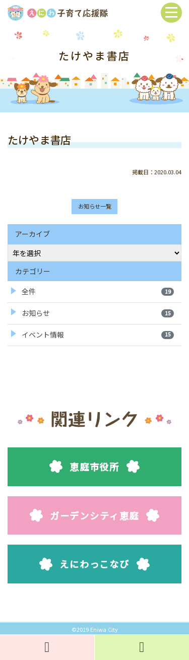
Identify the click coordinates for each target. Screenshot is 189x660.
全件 (98, 291)
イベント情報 (98, 334)
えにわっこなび (94, 563)
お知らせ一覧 (94, 206)
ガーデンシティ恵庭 (94, 515)
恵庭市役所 (94, 466)
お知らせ (98, 313)
